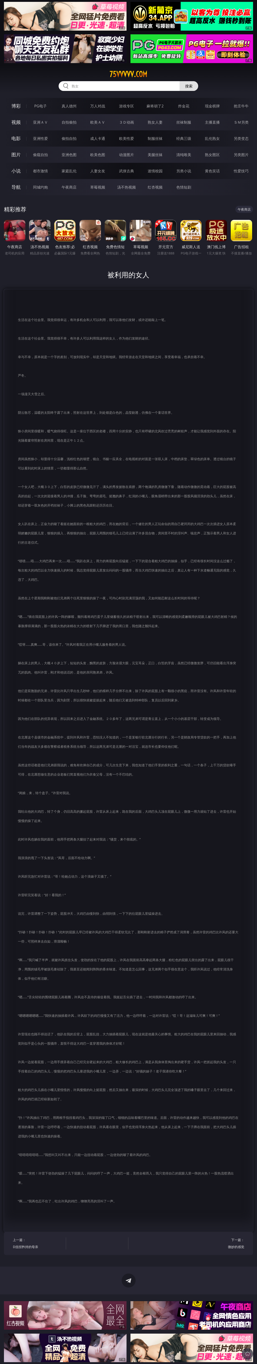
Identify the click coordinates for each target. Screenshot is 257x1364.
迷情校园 (155, 170)
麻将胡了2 (155, 106)
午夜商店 (69, 187)
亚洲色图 (69, 154)
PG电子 (40, 106)
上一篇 (38, 1244)
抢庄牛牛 (241, 106)
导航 (16, 187)
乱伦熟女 (212, 138)
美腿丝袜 (155, 154)
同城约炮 (40, 187)
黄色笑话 (212, 170)
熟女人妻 (155, 122)
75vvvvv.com (128, 74)
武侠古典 (126, 170)
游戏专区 (126, 106)
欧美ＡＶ (97, 122)
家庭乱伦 (69, 170)
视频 (16, 122)
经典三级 (183, 138)
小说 (16, 171)
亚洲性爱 (40, 138)
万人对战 (97, 106)
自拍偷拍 (69, 122)
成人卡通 (97, 138)
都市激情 (40, 170)
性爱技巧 (241, 170)
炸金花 (183, 106)
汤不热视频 (126, 187)
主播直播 (212, 122)
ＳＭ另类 (241, 122)
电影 (16, 138)
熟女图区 (212, 154)
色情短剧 (183, 187)
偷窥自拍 (40, 154)
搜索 (189, 86)
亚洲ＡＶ (40, 122)
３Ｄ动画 (126, 122)
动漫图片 (126, 154)
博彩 (16, 106)
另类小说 (183, 170)
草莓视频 (97, 187)
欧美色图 (97, 154)
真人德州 (69, 106)
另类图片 (241, 154)
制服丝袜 (155, 138)
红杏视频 (155, 187)
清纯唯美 (183, 154)
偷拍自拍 (69, 138)
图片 (16, 154)
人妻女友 (97, 170)
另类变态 (241, 138)
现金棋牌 (212, 106)
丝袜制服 (183, 122)
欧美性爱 (126, 138)
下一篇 (219, 1244)
